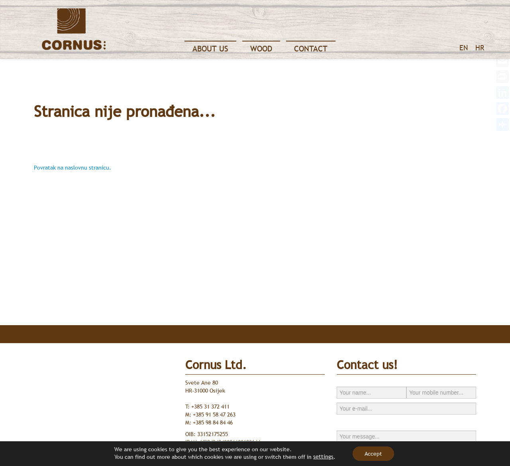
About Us (210, 48)
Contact (311, 48)
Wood (261, 48)
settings (323, 456)
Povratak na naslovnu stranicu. (72, 167)
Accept (373, 453)
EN (463, 47)
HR (479, 47)
